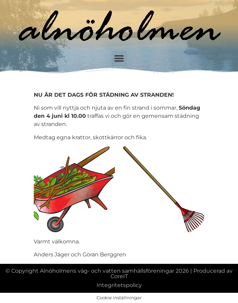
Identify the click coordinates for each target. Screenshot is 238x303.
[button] (119, 58)
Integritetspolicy (119, 285)
